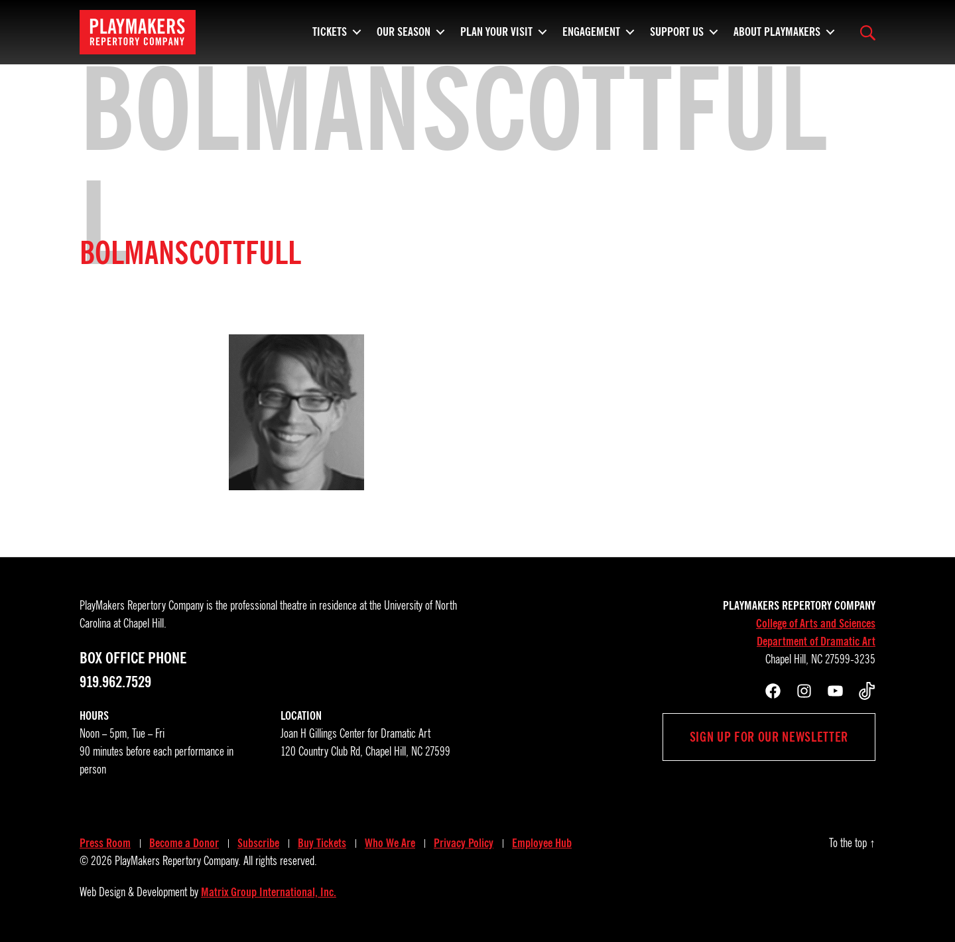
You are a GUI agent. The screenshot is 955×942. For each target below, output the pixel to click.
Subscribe (258, 843)
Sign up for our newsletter (769, 737)
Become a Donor (184, 843)
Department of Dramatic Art (816, 641)
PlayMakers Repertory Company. (178, 861)
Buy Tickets (322, 843)
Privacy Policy (463, 843)
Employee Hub (542, 843)
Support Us (677, 36)
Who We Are (390, 843)
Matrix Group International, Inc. (268, 892)
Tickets (329, 36)
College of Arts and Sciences (815, 624)
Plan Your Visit (496, 36)
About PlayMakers (776, 36)
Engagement (591, 36)
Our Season (403, 36)
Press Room (105, 843)
